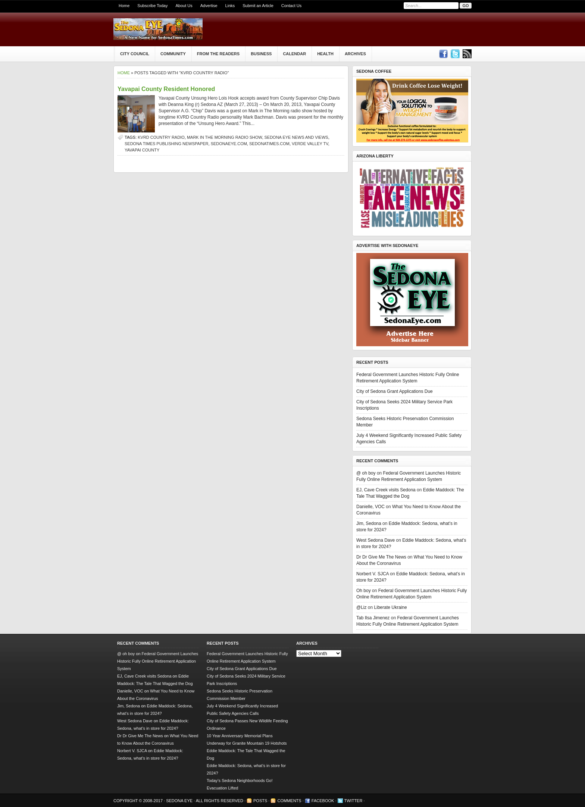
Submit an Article (258, 5)
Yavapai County (142, 150)
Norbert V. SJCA (372, 573)
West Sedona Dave (375, 540)
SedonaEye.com (229, 143)
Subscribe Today (152, 5)
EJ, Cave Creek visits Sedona (386, 489)
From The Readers (218, 53)
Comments (289, 800)
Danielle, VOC (370, 506)
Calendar (294, 53)
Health (325, 53)
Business (261, 53)
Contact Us (291, 5)
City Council (134, 53)
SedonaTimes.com (269, 143)
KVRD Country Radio (161, 137)
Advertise (209, 5)
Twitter (353, 800)
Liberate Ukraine (390, 607)
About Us (183, 5)
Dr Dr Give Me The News (381, 557)
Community (173, 53)
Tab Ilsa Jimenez (373, 617)
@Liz (361, 607)
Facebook (323, 800)
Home (124, 5)
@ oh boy (366, 473)
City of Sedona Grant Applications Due (394, 391)
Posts (260, 800)
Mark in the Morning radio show (224, 137)
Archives (355, 53)
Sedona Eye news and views (296, 137)
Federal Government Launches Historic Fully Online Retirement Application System (157, 661)
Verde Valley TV (310, 143)
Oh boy (363, 590)
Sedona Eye (180, 800)
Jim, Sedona (368, 523)
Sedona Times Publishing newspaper (167, 143)
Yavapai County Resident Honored (166, 89)
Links (230, 5)
